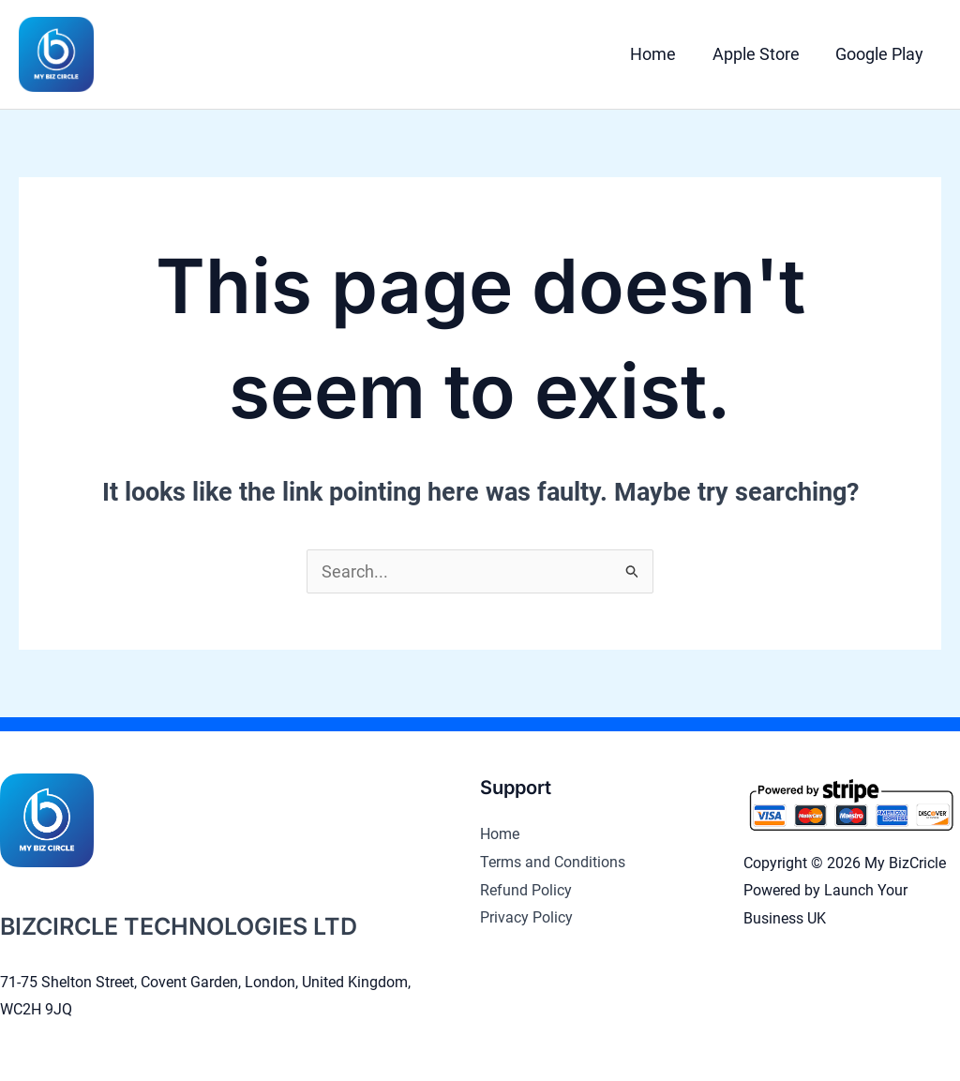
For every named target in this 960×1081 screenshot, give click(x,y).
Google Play (880, 54)
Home (659, 54)
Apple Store (758, 54)
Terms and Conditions (552, 862)
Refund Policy (526, 890)
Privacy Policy (526, 917)
